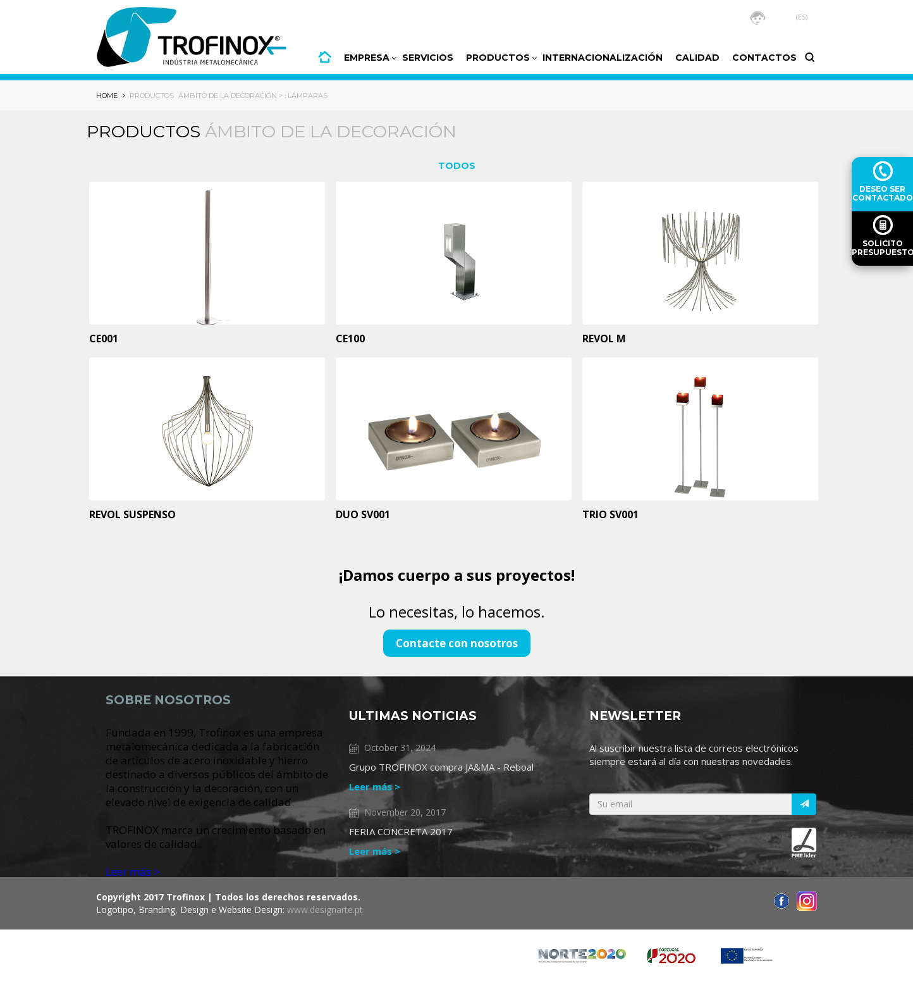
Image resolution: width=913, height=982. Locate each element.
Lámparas (308, 95)
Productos (152, 95)
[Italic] (804, 804)
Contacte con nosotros (457, 643)
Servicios (427, 57)
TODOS (456, 165)
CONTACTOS (764, 57)
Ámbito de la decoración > (230, 95)
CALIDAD (697, 57)
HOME (324, 57)
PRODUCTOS (498, 57)
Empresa (366, 57)
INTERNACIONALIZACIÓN (602, 57)
